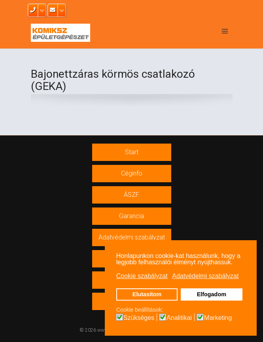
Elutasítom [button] (147, 294)
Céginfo (131, 173)
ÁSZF (131, 194)
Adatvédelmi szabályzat (131, 237)
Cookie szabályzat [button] (142, 276)
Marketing (218, 318)
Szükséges (138, 318)
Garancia (131, 216)
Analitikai (179, 318)
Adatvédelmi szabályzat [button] (205, 276)
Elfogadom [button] (211, 294)
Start (131, 152)
